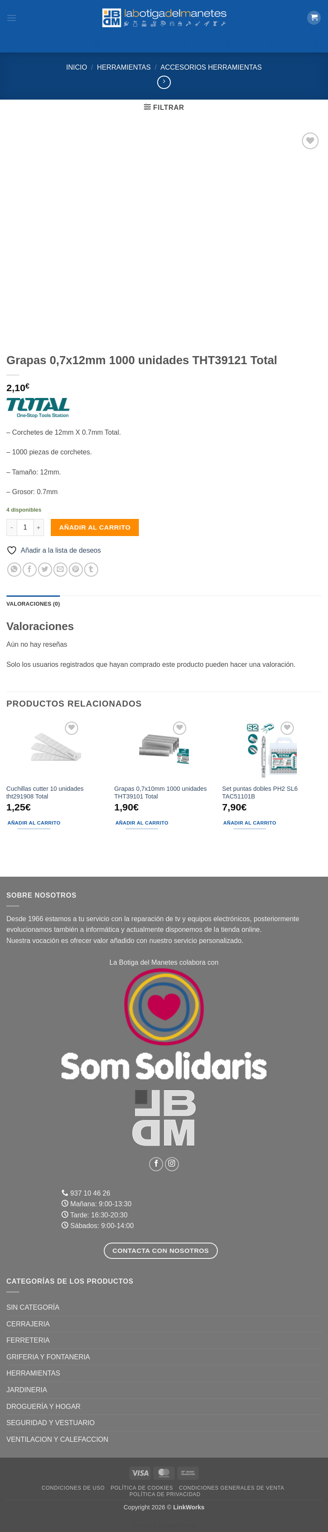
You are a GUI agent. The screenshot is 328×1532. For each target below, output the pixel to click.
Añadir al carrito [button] (34, 822)
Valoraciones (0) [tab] (33, 604)
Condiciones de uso (73, 1488)
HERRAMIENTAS (124, 67)
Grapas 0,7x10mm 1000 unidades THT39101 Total (160, 792)
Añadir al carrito (95, 527)
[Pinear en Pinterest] (76, 570)
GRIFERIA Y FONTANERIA (48, 1357)
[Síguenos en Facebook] (156, 1164)
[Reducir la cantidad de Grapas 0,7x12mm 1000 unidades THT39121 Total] (11, 527)
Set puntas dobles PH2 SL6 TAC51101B (260, 792)
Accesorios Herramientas (211, 67)
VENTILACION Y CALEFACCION (57, 1439)
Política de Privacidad (164, 1494)
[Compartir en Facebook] (30, 570)
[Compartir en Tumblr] (91, 570)
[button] (11, 17)
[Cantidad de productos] (25, 527)
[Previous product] (163, 82)
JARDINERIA (26, 1390)
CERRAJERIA (28, 1324)
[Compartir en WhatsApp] (14, 570)
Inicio (76, 67)
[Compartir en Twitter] (45, 570)
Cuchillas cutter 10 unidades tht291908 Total (45, 792)
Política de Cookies (142, 1488)
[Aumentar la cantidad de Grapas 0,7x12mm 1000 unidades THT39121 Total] (39, 527)
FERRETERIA (28, 1340)
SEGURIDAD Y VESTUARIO (50, 1422)
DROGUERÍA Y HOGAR (43, 1406)
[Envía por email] (60, 570)
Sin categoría (32, 1307)
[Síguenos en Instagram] (172, 1164)
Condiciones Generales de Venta (231, 1488)
